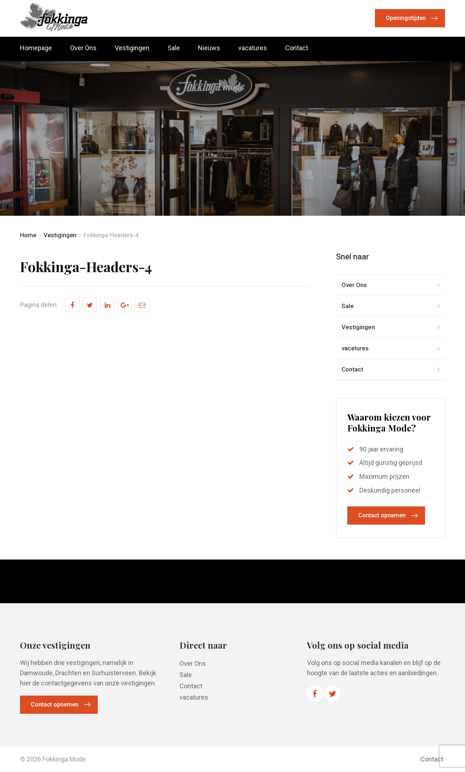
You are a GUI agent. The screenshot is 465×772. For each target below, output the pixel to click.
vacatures (252, 48)
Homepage (36, 48)
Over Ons (83, 48)
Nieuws (209, 48)
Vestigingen (132, 48)
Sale (173, 48)
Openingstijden (406, 18)
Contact (296, 48)
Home (28, 235)
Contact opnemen (382, 515)
